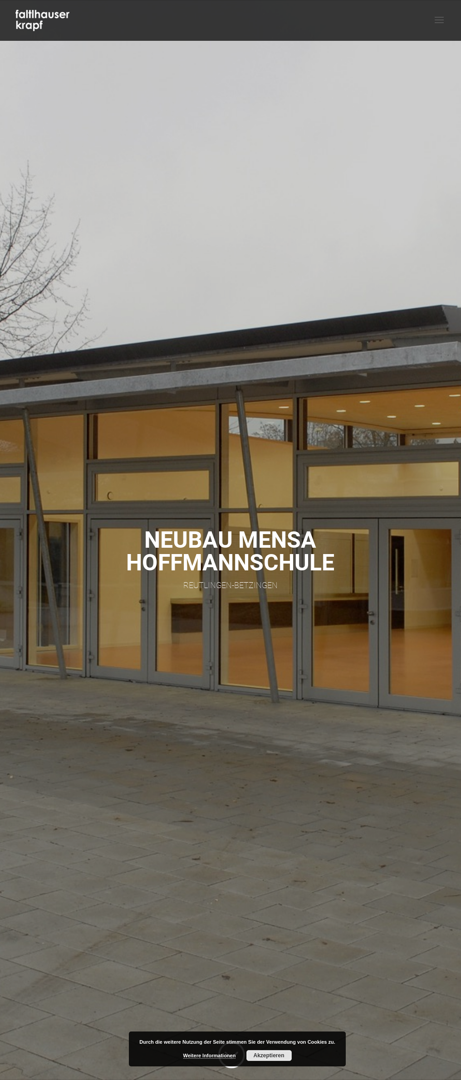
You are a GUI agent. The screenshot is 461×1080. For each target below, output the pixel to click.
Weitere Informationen (209, 1055)
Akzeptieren (268, 1055)
